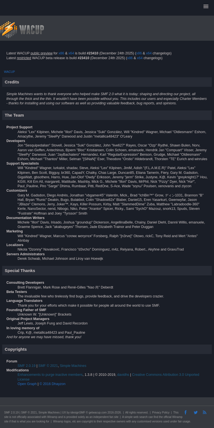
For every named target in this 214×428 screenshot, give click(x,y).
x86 (61, 53)
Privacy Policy (160, 412)
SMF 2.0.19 (26, 366)
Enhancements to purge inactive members (50, 375)
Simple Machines (73, 366)
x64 (71, 53)
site (6, 417)
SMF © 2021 (48, 366)
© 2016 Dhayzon (52, 384)
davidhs (123, 375)
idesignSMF (77, 412)
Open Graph (27, 384)
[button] (206, 7)
